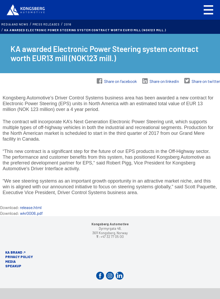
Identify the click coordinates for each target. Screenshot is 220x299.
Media (10, 261)
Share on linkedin (164, 81)
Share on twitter (206, 81)
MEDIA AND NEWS (14, 24)
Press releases (46, 24)
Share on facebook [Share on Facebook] (120, 81)
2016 (67, 24)
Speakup (13, 266)
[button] (208, 10)
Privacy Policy (19, 257)
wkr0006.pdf (31, 213)
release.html (31, 207)
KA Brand (13, 252)
